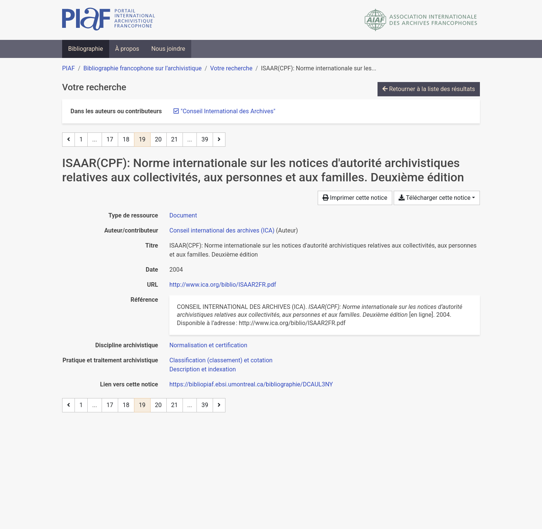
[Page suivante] (219, 139)
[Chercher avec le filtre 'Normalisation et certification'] (208, 345)
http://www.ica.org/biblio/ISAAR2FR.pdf (222, 284)
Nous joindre (168, 48)
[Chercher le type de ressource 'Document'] (183, 215)
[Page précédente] (68, 139)
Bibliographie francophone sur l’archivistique (142, 68)
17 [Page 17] (110, 139)
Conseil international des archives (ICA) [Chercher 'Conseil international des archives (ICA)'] (221, 230)
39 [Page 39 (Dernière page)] (204, 139)
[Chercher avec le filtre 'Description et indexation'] (202, 369)
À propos (127, 48)
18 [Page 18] (126, 139)
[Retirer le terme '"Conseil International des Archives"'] (228, 111)
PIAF (68, 68)
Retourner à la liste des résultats (428, 89)
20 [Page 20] (158, 139)
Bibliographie (85, 48)
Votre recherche (231, 68)
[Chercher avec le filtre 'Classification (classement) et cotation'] (221, 360)
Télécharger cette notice (434, 197)
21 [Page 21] (174, 139)
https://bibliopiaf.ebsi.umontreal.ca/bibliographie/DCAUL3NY (251, 384)
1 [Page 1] (81, 139)
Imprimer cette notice (355, 197)
